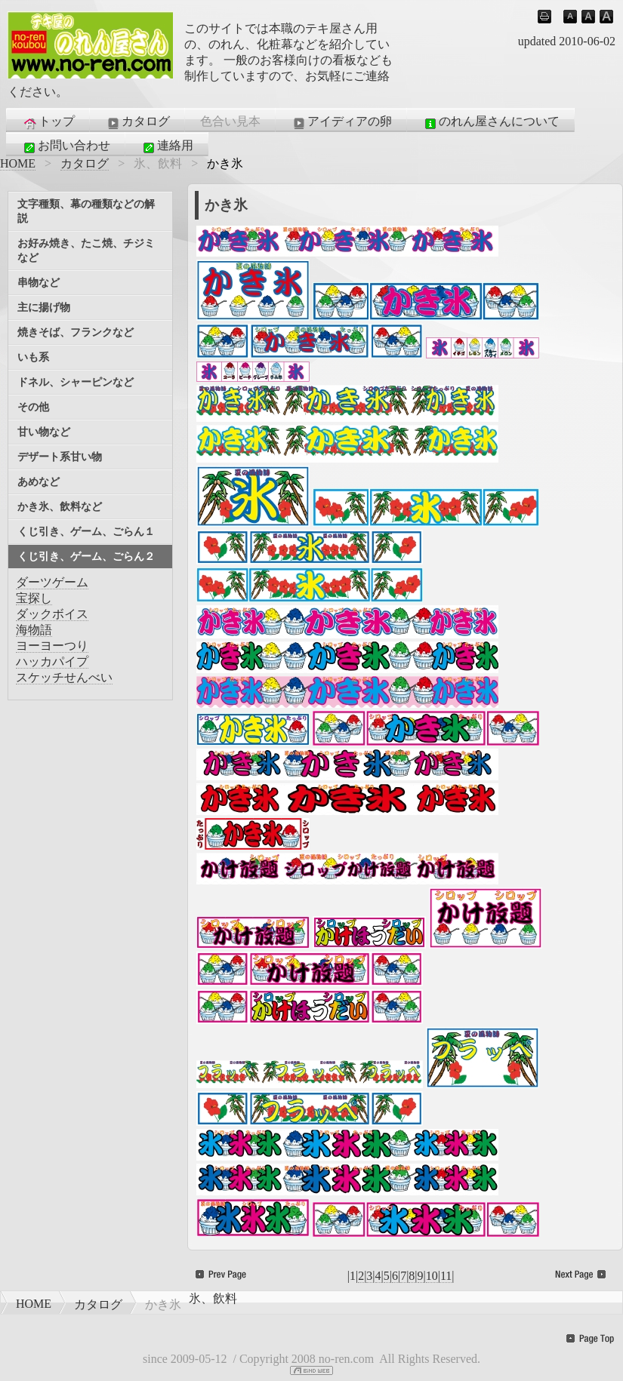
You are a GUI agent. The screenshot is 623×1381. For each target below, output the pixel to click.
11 (446, 1275)
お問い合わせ (65, 146)
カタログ (137, 122)
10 (432, 1275)
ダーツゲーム (52, 582)
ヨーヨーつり (52, 645)
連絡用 (166, 146)
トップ (48, 122)
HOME (17, 163)
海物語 (34, 629)
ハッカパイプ (52, 661)
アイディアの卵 (341, 122)
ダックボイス (52, 613)
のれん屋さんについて (491, 122)
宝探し (34, 598)
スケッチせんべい (64, 677)
